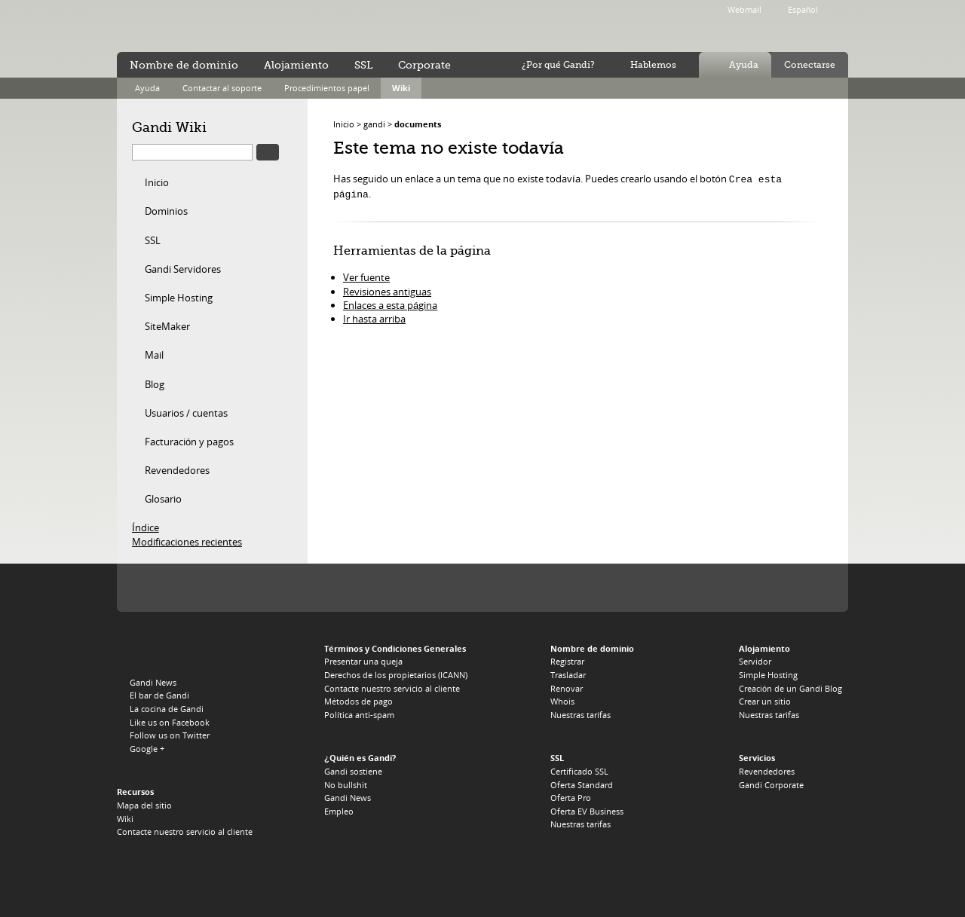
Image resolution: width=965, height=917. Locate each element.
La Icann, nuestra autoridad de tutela (149, 587)
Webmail (744, 9)
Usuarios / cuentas (186, 413)
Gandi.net (148, 651)
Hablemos (653, 65)
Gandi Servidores (183, 269)
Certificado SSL (579, 771)
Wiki (401, 87)
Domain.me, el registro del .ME (418, 587)
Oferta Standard (581, 784)
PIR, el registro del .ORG (279, 587)
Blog (154, 384)
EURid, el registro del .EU (466, 587)
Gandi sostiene (353, 771)
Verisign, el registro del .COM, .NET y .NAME (211, 587)
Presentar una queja (363, 661)
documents (417, 124)
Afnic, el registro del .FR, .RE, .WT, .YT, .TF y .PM (525, 587)
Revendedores (177, 470)
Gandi (178, 26)
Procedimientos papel (326, 87)
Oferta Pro (570, 797)
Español (803, 9)
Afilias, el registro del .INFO (332, 587)
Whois (562, 701)
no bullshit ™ (286, 25)
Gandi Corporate (771, 784)
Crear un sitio (765, 701)
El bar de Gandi (159, 695)
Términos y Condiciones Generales (395, 648)
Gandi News (153, 682)
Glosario (163, 499)
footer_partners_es (648, 587)
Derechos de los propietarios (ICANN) (395, 674)
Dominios (166, 211)
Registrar (567, 661)
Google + (147, 748)
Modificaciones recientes (187, 542)
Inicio (157, 182)
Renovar (566, 688)
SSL (153, 240)
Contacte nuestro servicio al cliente (185, 831)
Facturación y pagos (189, 441)
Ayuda (743, 65)
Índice (145, 527)
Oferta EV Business (586, 811)
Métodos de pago (358, 701)
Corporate (424, 65)
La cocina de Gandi (167, 708)
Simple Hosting (179, 297)
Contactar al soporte (222, 87)
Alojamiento (296, 65)
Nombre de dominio (184, 65)
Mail (154, 355)
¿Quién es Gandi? (360, 757)
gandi (374, 124)
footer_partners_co (694, 587)
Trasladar (568, 674)
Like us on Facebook (170, 722)
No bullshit (345, 784)
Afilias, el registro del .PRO (483, 635)
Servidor (755, 661)
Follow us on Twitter (170, 735)
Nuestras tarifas (580, 714)
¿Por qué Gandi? (558, 65)
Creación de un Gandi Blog (790, 688)
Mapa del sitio (144, 805)
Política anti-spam (359, 714)
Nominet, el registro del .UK (586, 587)
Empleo (339, 811)
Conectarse (809, 65)
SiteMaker (167, 326)
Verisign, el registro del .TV (378, 587)
